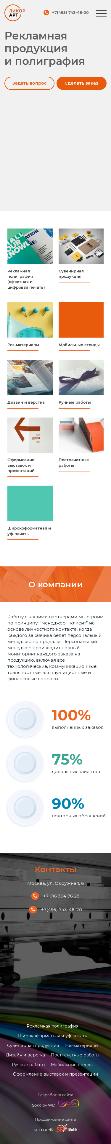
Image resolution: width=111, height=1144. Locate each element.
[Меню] (101, 14)
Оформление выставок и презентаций (55, 1073)
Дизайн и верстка (25, 1054)
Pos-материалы (81, 1045)
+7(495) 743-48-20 (70, 12)
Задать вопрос (29, 83)
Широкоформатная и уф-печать (52, 1035)
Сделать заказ (82, 83)
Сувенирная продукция (33, 1045)
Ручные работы (28, 1064)
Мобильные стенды (72, 1064)
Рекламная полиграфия (52, 1025)
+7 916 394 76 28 (61, 895)
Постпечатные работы (75, 1054)
